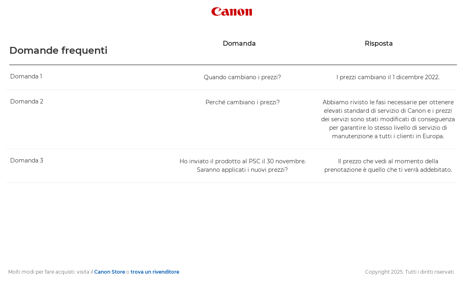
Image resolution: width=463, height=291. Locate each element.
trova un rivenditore (155, 272)
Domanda (239, 43)
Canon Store (109, 272)
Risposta (379, 43)
